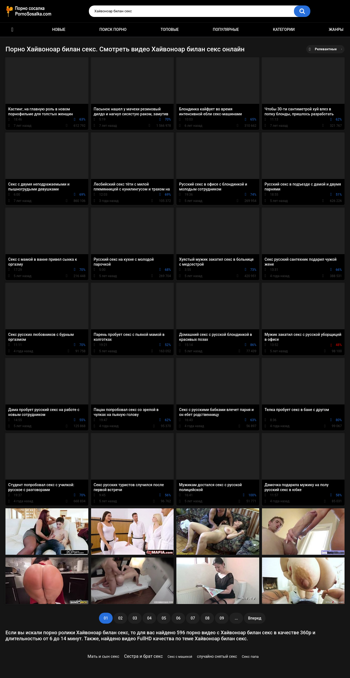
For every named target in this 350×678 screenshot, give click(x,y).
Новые (58, 29)
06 (178, 618)
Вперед (254, 618)
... (236, 618)
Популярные (226, 29)
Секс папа (250, 656)
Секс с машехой (180, 657)
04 (149, 618)
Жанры (336, 29)
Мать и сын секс (103, 656)
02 (120, 618)
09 (222, 618)
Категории (284, 29)
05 (164, 618)
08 (207, 618)
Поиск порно (113, 29)
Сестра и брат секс (143, 656)
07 (193, 618)
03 (135, 618)
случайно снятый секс (217, 656)
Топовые (170, 29)
